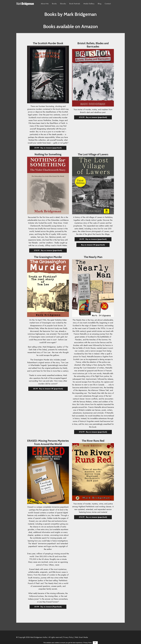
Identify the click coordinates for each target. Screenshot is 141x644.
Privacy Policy (68, 637)
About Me (45, 3)
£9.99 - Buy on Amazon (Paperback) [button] (48, 607)
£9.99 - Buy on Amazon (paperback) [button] (48, 148)
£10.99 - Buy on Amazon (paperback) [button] (93, 117)
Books (54, 3)
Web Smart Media (81, 637)
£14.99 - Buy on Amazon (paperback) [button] (93, 432)
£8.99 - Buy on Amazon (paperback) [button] (93, 239)
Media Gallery (88, 3)
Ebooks (63, 3)
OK (95, 642)
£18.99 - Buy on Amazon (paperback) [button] (48, 250)
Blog (99, 3)
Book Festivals (74, 3)
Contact (108, 3)
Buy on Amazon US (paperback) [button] (93, 245)
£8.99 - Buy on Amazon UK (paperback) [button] (48, 389)
